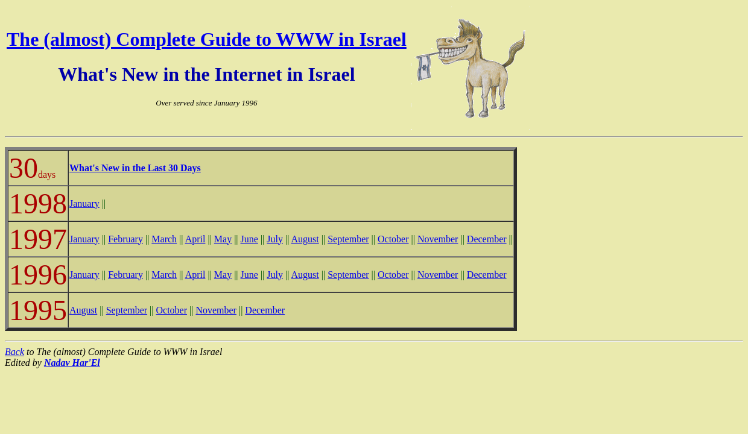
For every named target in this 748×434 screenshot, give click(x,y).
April (195, 239)
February (125, 239)
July (275, 239)
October (393, 239)
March (164, 239)
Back (14, 352)
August (305, 239)
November (437, 239)
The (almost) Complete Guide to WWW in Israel (207, 39)
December (487, 239)
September (348, 239)
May (223, 239)
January (84, 203)
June (249, 239)
